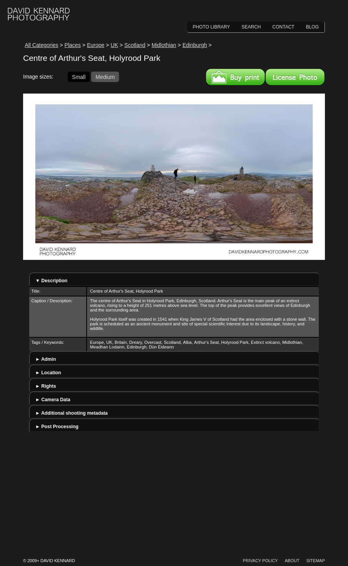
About (292, 560)
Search (251, 27)
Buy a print (235, 77)
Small (78, 77)
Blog (312, 27)
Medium (105, 77)
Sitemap (315, 560)
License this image (295, 77)
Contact (283, 27)
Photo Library (211, 27)
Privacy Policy (260, 560)
